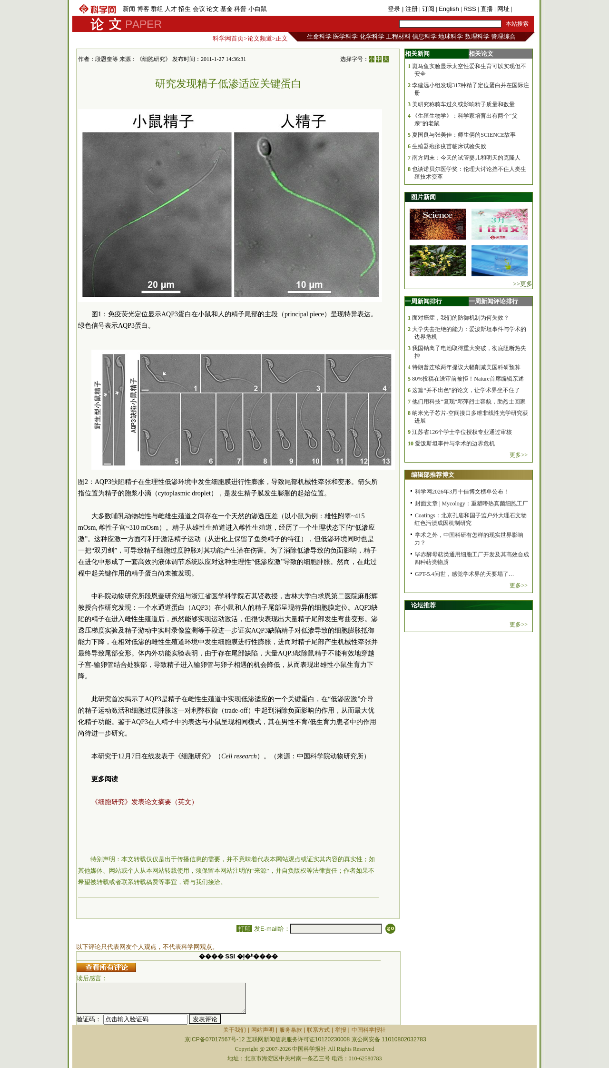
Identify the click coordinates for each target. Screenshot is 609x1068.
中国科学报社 (369, 1030)
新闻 (129, 8)
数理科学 (477, 36)
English (449, 8)
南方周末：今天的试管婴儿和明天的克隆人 (466, 157)
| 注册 (410, 8)
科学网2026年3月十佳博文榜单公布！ (462, 491)
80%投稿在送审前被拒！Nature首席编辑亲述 (468, 378)
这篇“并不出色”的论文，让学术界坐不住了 (466, 390)
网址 (503, 8)
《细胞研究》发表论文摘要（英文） (144, 802)
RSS (469, 8)
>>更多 (522, 283)
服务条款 (290, 1030)
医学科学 (345, 36)
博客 (143, 8)
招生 (184, 8)
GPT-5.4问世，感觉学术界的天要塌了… (464, 574)
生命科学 (319, 36)
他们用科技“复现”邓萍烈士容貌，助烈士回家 (469, 401)
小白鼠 (257, 8)
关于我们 (234, 1030)
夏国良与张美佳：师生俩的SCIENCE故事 (464, 134)
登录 (395, 8)
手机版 (523, 8)
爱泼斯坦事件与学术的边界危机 (455, 443)
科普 (240, 8)
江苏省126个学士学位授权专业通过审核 (462, 432)
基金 (226, 8)
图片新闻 (423, 197)
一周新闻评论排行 (493, 301)
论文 (212, 8)
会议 (199, 8)
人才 (171, 8)
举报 (340, 1030)
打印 (244, 928)
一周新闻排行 (423, 301)
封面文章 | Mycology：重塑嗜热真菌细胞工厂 (471, 503)
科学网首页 (228, 38)
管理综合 (503, 36)
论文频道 (259, 38)
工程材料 (398, 36)
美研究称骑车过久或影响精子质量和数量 (463, 104)
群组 (157, 8)
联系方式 (318, 1030)
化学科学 (372, 36)
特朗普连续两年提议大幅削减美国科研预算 (466, 367)
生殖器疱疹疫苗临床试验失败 (449, 146)
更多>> (519, 455)
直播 (487, 8)
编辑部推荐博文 (432, 474)
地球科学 (450, 36)
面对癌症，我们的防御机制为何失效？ (460, 317)
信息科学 (424, 36)
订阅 (428, 8)
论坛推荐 (423, 605)
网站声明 (262, 1030)
